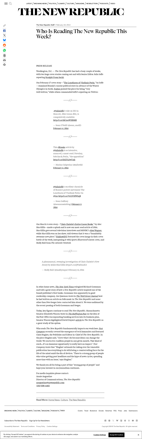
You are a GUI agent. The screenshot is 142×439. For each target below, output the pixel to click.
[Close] (138, 434)
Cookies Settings (52, 426)
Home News (54, 400)
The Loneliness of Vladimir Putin (79, 82)
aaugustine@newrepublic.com (50, 382)
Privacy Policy (40, 426)
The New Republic (77, 400)
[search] (10, 3)
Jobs (125, 411)
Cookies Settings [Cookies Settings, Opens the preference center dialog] (100, 435)
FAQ (114, 411)
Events (80, 411)
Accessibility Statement (11, 426)
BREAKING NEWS (40, 4)
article (79, 319)
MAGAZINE (80, 4)
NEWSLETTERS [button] (92, 4)
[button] (4, 26)
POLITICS (52, 4)
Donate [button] (101, 411)
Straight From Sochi (54, 77)
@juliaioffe (59, 110)
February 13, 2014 (76, 269)
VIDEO (112, 4)
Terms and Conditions (28, 426)
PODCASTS (104, 4)
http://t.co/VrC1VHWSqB (69, 195)
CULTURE (70, 4)
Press (120, 411)
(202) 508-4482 (43, 385)
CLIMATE (61, 4)
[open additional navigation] (6, 3)
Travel (86, 411)
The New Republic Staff (45, 25)
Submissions (133, 411)
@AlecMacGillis (58, 264)
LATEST (29, 4)
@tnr (55, 195)
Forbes (57, 88)
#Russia (61, 147)
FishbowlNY (61, 236)
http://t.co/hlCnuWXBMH (65, 120)
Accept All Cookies (116, 435)
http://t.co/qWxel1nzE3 (76, 264)
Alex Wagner (95, 230)
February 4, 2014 (60, 128)
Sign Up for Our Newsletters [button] (39, 421)
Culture (64, 400)
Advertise (108, 411)
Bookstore (93, 411)
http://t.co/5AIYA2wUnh (64, 159)
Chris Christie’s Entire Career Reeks (77, 224)
